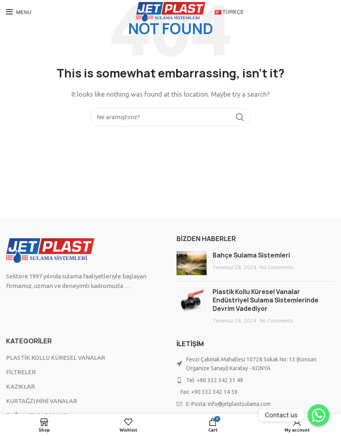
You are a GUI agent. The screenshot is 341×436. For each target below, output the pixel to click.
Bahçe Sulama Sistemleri (251, 255)
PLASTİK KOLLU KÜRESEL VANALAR (55, 357)
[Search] (170, 117)
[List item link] (256, 380)
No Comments (277, 267)
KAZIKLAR (20, 386)
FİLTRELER (21, 372)
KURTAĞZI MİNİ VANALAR (41, 400)
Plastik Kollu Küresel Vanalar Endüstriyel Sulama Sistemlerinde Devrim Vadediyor (266, 300)
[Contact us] (318, 415)
